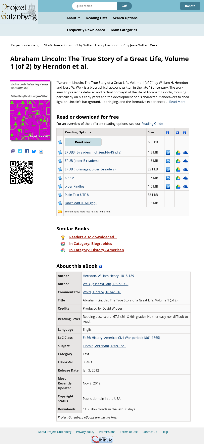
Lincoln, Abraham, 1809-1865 (104, 346)
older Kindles (74, 186)
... (176, 102)
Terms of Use (129, 432)
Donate (190, 6)
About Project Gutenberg (55, 432)
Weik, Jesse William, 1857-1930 (105, 284)
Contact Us (149, 432)
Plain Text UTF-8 (77, 195)
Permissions (107, 432)
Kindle (69, 178)
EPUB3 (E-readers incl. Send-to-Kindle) (93, 152)
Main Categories (124, 30)
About (73, 18)
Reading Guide (152, 123)
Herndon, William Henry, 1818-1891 (109, 276)
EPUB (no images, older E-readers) (90, 169)
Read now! (83, 142)
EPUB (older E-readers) (81, 160)
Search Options (125, 18)
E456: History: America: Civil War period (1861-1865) (121, 337)
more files (85, 211)
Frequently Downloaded (86, 30)
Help (165, 432)
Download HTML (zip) (80, 203)
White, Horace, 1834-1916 (102, 292)
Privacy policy (85, 432)
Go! (124, 6)
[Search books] (94, 6)
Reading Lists (96, 18)
